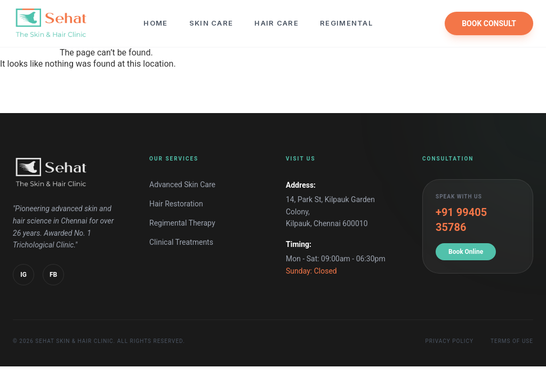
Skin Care (211, 23)
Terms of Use (512, 341)
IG (23, 274)
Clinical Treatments (181, 242)
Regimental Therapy (182, 223)
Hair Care (276, 23)
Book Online (465, 251)
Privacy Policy (449, 341)
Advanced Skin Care (182, 184)
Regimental (346, 23)
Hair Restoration (176, 203)
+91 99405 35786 (461, 220)
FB (53, 274)
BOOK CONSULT (489, 23)
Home (155, 23)
